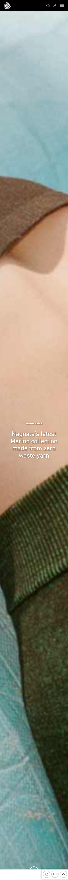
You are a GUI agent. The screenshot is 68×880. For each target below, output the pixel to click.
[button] (48, 5)
